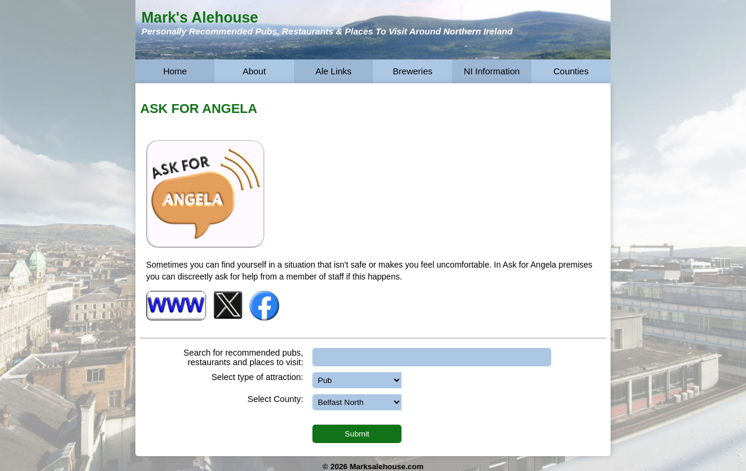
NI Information (492, 71)
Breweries (412, 71)
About (253, 71)
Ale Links (333, 71)
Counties (571, 71)
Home (175, 71)
